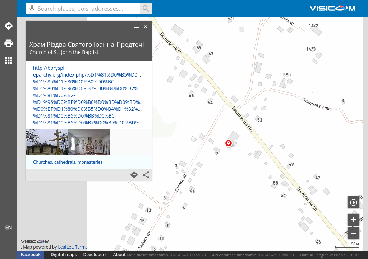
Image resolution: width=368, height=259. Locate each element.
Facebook (31, 254)
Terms (81, 247)
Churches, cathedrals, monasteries (67, 162)
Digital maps (64, 254)
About (119, 254)
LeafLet (65, 247)
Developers (95, 254)
